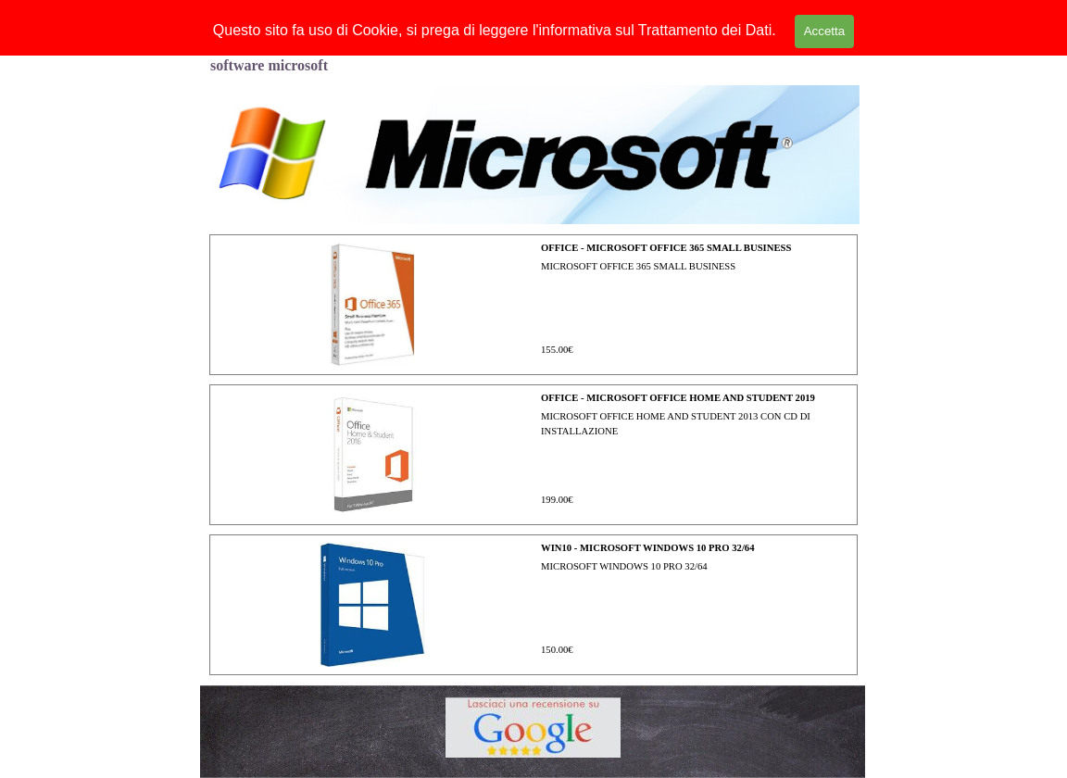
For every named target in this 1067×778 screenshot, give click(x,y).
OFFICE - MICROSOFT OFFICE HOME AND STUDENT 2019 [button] (678, 398)
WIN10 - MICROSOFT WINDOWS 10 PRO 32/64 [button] (648, 548)
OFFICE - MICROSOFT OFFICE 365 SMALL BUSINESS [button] (666, 248)
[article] (533, 304)
